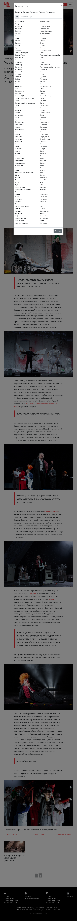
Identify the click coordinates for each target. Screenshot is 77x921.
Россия (42, 12)
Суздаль (43, 141)
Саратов (43, 101)
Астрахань (18, 29)
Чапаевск (43, 192)
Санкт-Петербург (46, 96)
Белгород (18, 36)
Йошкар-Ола (19, 122)
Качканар (18, 137)
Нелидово (18, 213)
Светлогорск (44, 105)
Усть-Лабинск (44, 180)
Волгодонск (19, 69)
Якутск (42, 221)
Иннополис (19, 115)
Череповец (43, 199)
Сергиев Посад (45, 113)
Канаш (17, 134)
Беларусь (18, 12)
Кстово (17, 168)
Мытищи (18, 204)
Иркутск (18, 120)
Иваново (18, 110)
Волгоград (18, 67)
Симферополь (45, 122)
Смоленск (43, 125)
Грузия (26, 12)
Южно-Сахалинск (46, 216)
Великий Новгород (21, 53)
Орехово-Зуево (45, 50)
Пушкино (43, 77)
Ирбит (17, 117)
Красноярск (19, 165)
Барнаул (18, 31)
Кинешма (18, 144)
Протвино (43, 72)
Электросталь (45, 211)
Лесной (17, 177)
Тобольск (43, 161)
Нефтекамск (19, 216)
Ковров (17, 151)
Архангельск (19, 26)
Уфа (41, 182)
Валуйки (18, 50)
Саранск (43, 98)
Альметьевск (19, 21)
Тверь (42, 158)
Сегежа (42, 110)
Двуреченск (19, 86)
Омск (42, 43)
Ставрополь (44, 134)
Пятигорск (43, 79)
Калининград (19, 129)
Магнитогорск (20, 187)
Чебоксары (44, 194)
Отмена (58, 231)
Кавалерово (19, 125)
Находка (18, 211)
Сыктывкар (44, 146)
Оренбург (43, 48)
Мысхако (18, 201)
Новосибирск (44, 29)
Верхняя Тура (19, 57)
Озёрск (42, 41)
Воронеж (18, 77)
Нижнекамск (19, 221)
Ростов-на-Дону (45, 86)
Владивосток (19, 60)
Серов (42, 115)
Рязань (42, 89)
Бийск (17, 38)
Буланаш (18, 48)
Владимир (18, 65)
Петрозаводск (45, 65)
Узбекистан (50, 12)
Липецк (17, 180)
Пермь (42, 62)
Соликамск (43, 129)
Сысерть (43, 149)
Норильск (43, 36)
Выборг (17, 79)
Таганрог (43, 153)
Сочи (41, 132)
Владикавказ (19, 62)
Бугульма (18, 43)
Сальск (42, 91)
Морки (17, 194)
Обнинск (43, 38)
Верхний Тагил (20, 55)
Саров (42, 103)
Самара (42, 93)
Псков (42, 74)
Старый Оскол (45, 139)
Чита (41, 206)
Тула (41, 173)
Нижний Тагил (45, 21)
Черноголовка (45, 204)
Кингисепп (18, 141)
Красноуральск (20, 163)
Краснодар (19, 161)
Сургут (42, 144)
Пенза (42, 57)
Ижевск (17, 113)
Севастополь (44, 108)
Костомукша (19, 156)
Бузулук (17, 45)
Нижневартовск (20, 218)
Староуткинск (44, 137)
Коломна (18, 153)
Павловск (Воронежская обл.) (50, 55)
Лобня (17, 182)
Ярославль (43, 223)
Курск (17, 170)
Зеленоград (19, 108)
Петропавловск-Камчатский (50, 67)
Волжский (18, 72)
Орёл (42, 53)
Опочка (42, 45)
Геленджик (18, 84)
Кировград (19, 149)
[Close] (61, 6)
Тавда (42, 151)
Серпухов (43, 117)
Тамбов (42, 156)
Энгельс (42, 213)
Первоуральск (45, 60)
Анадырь (18, 24)
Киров (17, 146)
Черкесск (43, 201)
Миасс (17, 192)
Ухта (41, 185)
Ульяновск (43, 177)
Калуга (17, 132)
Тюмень (42, 175)
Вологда (18, 74)
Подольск (43, 69)
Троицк (42, 168)
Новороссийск (45, 26)
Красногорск (19, 158)
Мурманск (18, 199)
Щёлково (43, 209)
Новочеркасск (45, 33)
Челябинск (43, 197)
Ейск (16, 89)
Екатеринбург (19, 91)
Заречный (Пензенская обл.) (24, 96)
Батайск (18, 33)
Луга (16, 185)
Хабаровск (43, 189)
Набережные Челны (22, 206)
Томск (42, 165)
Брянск (17, 41)
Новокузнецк (44, 24)
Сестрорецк (44, 120)
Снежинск (43, 127)
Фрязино (43, 187)
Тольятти (43, 163)
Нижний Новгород (21, 223)
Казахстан (33, 12)
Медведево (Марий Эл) (23, 189)
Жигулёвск (18, 93)
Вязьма (17, 81)
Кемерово (18, 139)
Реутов (42, 81)
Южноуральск (45, 218)
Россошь (43, 84)
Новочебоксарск (46, 31)
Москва (17, 197)
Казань (17, 127)
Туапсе (42, 170)
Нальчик (18, 209)
